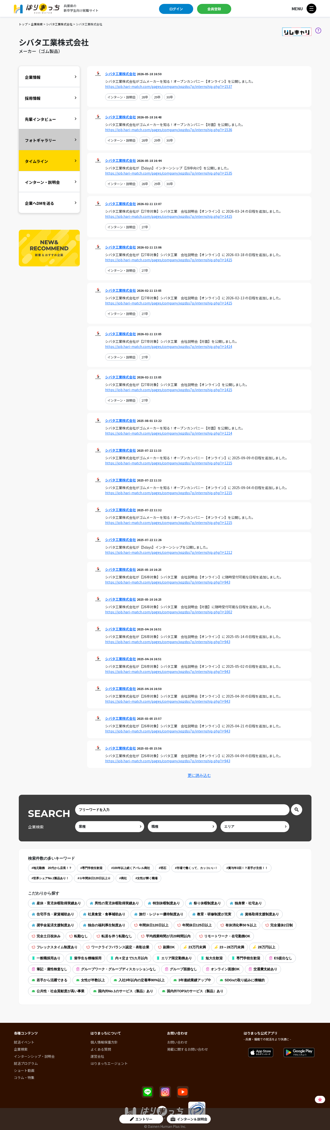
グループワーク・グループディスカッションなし (116, 969)
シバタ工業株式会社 (59, 24)
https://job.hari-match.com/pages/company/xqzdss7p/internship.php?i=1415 (168, 216)
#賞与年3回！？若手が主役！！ (247, 868)
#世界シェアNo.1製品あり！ (50, 878)
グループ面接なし (181, 969)
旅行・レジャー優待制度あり (158, 914)
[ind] (109, 826)
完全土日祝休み (46, 936)
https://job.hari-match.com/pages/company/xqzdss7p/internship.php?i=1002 (168, 611)
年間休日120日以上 (151, 925)
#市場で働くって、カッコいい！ (196, 868)
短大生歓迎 (212, 958)
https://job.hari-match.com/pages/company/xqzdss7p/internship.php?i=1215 (168, 462)
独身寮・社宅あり (246, 903)
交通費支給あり (263, 969)
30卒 (169, 97)
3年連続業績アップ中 (192, 980)
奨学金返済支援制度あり (53, 925)
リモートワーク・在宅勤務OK (224, 936)
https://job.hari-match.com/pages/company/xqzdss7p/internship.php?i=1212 (168, 552)
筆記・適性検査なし (49, 969)
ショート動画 (24, 1070)
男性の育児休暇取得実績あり (114, 903)
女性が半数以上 (90, 980)
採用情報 (32, 98)
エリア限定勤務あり (174, 958)
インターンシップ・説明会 (34, 1056)
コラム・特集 (24, 1077)
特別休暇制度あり (164, 903)
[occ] (182, 826)
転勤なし (78, 936)
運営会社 (97, 1056)
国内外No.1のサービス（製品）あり (123, 991)
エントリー (141, 1119)
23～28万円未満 (229, 947)
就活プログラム (26, 1063)
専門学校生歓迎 (245, 958)
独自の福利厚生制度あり (104, 925)
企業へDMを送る (39, 203)
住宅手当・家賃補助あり (53, 914)
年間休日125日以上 (194, 925)
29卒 (157, 97)
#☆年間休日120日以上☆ (94, 878)
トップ (23, 24)
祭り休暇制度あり (205, 903)
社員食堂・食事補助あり (104, 914)
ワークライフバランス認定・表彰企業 (117, 947)
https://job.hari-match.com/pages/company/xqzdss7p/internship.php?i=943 (167, 582)
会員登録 (214, 8)
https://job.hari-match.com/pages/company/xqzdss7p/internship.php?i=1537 (168, 86)
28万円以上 (264, 947)
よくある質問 (100, 1049)
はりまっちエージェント (109, 1063)
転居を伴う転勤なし (114, 936)
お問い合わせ (177, 1042)
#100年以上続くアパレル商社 (130, 868)
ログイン (176, 8)
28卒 (144, 97)
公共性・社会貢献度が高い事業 (58, 991)
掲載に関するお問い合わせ (187, 1049)
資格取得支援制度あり (259, 914)
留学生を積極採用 (85, 958)
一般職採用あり (46, 958)
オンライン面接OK (223, 969)
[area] (255, 826)
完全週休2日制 (279, 925)
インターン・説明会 (121, 97)
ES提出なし (280, 958)
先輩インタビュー (40, 119)
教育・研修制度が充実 (211, 914)
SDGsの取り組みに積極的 (242, 980)
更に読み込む (199, 775)
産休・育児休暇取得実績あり (56, 903)
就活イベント (24, 1042)
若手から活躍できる (49, 980)
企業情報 (32, 77)
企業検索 (37, 24)
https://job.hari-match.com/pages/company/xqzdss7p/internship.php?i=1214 (168, 433)
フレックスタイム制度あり (55, 947)
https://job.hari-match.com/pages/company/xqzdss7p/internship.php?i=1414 (168, 346)
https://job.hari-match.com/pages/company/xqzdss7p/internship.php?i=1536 (168, 129)
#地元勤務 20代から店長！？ (52, 868)
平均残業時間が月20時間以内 (166, 936)
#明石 (162, 868)
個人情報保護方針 (104, 1042)
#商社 (123, 878)
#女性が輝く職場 (147, 878)
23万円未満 (195, 947)
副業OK (166, 947)
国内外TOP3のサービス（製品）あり (192, 991)
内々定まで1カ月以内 (129, 958)
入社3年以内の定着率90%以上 (139, 980)
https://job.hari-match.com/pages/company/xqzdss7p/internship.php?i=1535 (168, 173)
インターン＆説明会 (188, 1119)
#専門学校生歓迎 (91, 868)
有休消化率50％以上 (238, 925)
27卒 (144, 227)
